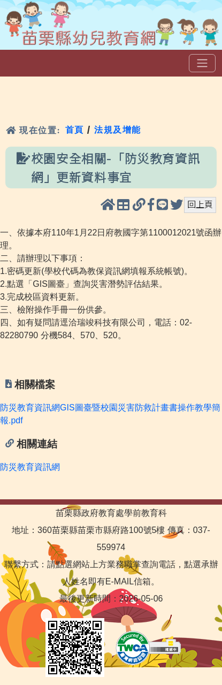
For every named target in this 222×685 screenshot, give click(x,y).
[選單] (202, 63)
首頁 (74, 129)
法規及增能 (117, 129)
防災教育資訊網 (30, 466)
